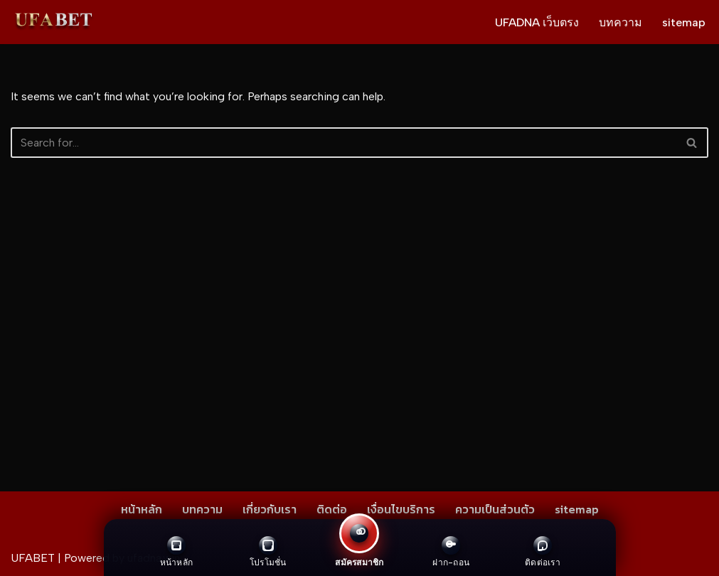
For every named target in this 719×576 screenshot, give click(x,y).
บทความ (620, 22)
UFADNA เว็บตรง (537, 22)
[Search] (343, 142)
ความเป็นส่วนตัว (495, 509)
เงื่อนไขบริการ (401, 509)
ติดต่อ (331, 509)
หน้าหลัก (141, 509)
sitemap (683, 22)
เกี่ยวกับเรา (270, 509)
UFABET (33, 558)
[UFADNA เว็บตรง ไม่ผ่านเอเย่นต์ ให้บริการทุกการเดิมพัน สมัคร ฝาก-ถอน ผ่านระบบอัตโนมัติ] (53, 22)
